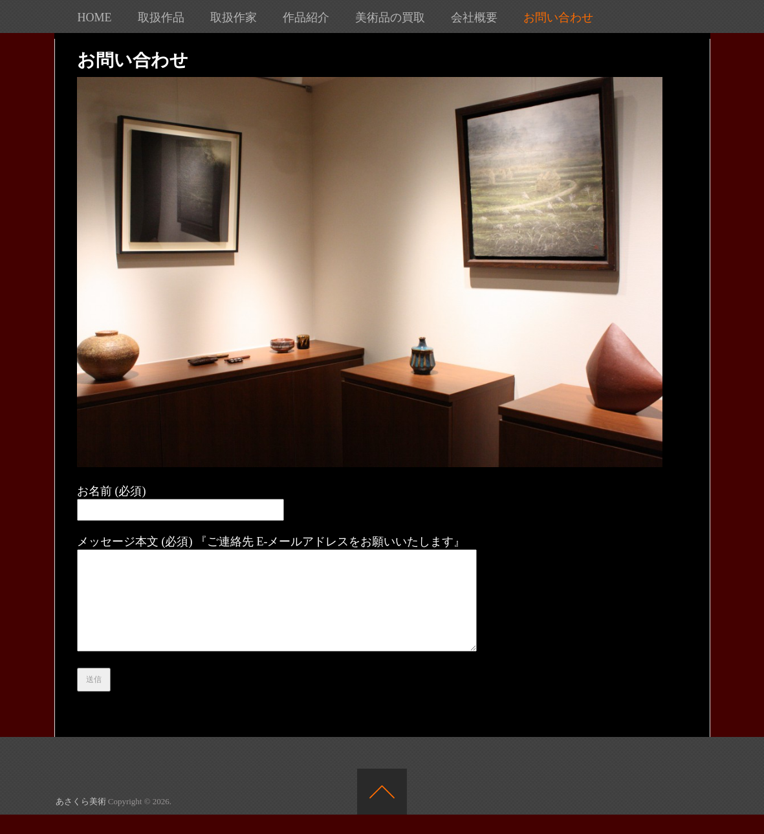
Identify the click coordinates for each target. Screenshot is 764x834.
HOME (95, 17)
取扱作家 (233, 17)
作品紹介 (306, 17)
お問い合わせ (558, 17)
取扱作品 (161, 17)
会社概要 (474, 17)
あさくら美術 (81, 821)
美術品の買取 (390, 17)
